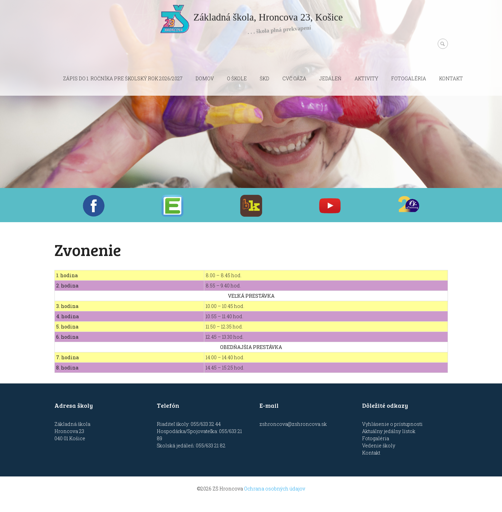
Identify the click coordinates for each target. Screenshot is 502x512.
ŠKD (264, 78)
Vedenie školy (378, 445)
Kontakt (451, 78)
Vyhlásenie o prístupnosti (392, 424)
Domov (204, 78)
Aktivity (366, 78)
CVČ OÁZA (294, 78)
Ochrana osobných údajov (274, 488)
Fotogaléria (408, 78)
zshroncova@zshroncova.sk (293, 424)
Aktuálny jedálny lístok (388, 431)
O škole (237, 78)
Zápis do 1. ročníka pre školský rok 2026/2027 (122, 78)
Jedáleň (330, 78)
